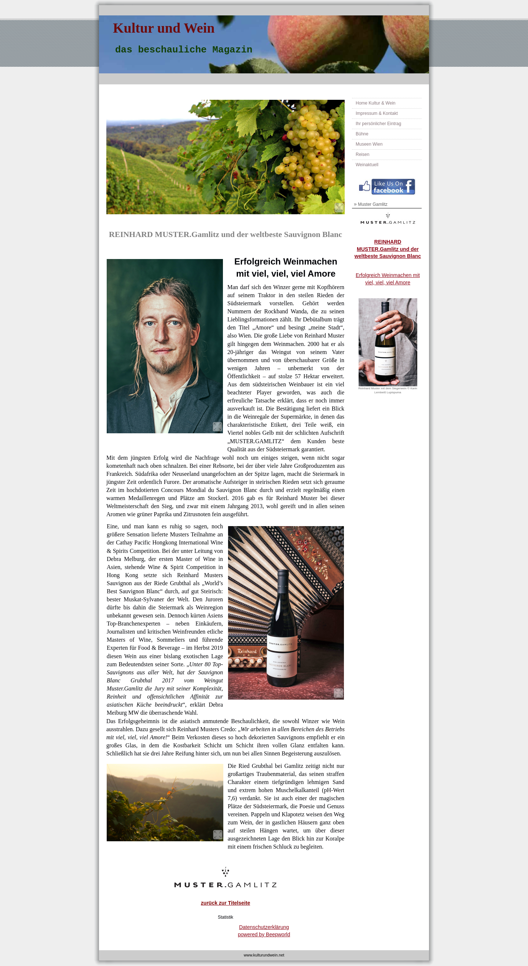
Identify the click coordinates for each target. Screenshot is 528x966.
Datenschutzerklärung (264, 927)
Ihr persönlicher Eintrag (378, 123)
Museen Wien (369, 144)
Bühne (362, 133)
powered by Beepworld (264, 934)
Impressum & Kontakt (377, 113)
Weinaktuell (367, 164)
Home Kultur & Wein (376, 103)
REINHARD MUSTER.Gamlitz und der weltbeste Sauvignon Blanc (388, 249)
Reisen (362, 154)
